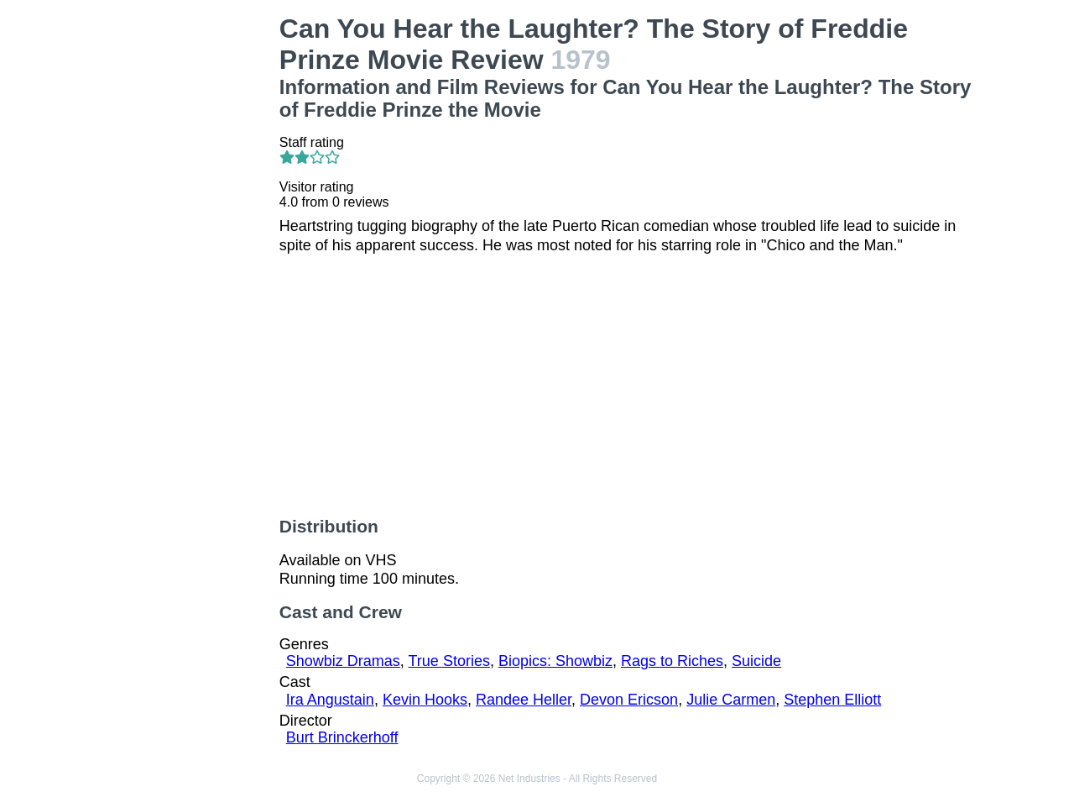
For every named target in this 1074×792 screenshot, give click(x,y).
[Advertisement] (188, 265)
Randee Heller (523, 699)
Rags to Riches (672, 661)
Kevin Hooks (425, 699)
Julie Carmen (730, 699)
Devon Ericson (629, 699)
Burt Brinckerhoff (342, 737)
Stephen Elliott (832, 699)
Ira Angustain (330, 699)
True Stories (449, 661)
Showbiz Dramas (343, 661)
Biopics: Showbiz (555, 661)
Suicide (756, 661)
